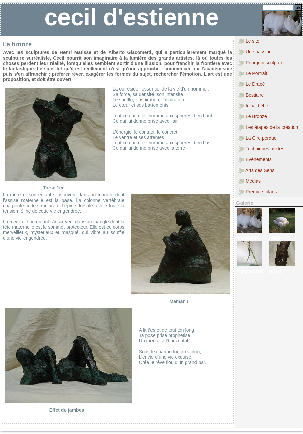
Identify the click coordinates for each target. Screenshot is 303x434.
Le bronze (17, 44)
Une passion (254, 52)
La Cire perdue (257, 138)
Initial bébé (252, 106)
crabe (274, 238)
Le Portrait (252, 73)
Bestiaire (250, 95)
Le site (248, 41)
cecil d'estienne (131, 17)
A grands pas (250, 271)
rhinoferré (246, 238)
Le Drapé (251, 84)
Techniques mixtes (260, 149)
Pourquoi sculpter (259, 63)
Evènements (254, 159)
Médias (249, 181)
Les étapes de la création (267, 127)
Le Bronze (252, 116)
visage (275, 271)
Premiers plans (257, 192)
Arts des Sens (255, 170)
